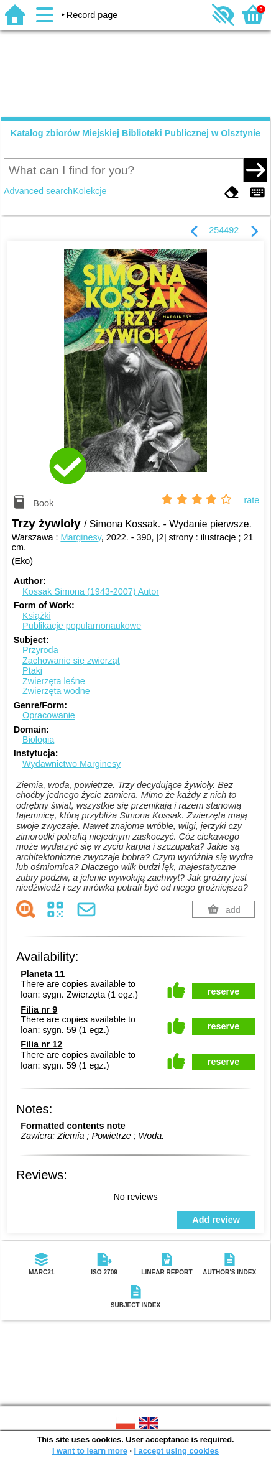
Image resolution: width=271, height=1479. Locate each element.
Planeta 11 (43, 974)
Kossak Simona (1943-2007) (90, 591)
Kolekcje (89, 191)
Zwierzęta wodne (56, 691)
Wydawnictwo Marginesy (71, 764)
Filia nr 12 (41, 1044)
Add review (216, 1220)
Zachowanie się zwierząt (71, 660)
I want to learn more (89, 1450)
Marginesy (80, 537)
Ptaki (32, 670)
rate (251, 500)
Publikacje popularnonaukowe (81, 626)
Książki (36, 616)
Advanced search (38, 191)
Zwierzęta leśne (53, 681)
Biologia (38, 739)
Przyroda (40, 650)
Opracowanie (48, 715)
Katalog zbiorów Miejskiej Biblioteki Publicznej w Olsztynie (135, 133)
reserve (223, 991)
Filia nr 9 (39, 1009)
